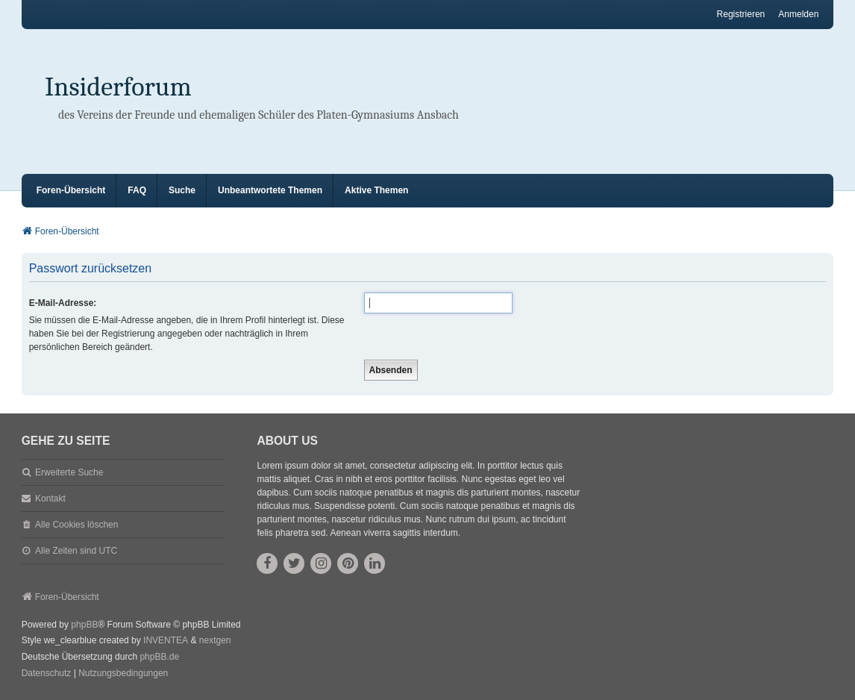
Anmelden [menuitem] (798, 14)
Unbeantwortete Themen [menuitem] (270, 190)
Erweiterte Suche (69, 472)
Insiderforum (118, 87)
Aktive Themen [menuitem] (376, 190)
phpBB (84, 624)
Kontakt (50, 498)
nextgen (215, 640)
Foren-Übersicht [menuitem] (71, 190)
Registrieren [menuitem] (741, 14)
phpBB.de (159, 656)
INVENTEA (165, 640)
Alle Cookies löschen (76, 524)
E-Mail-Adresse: (63, 303)
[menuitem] (47, 674)
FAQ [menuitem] (137, 190)
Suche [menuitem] (182, 190)
